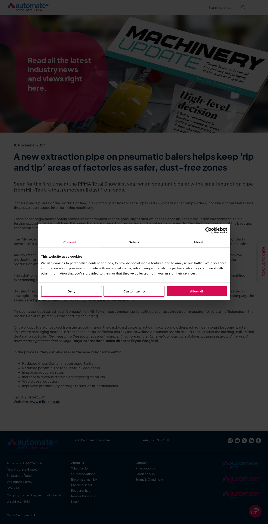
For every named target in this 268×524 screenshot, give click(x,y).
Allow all (196, 291)
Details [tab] (134, 242)
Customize (134, 291)
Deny (72, 291)
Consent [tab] (69, 242)
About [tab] (198, 242)
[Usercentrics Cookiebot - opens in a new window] (208, 230)
